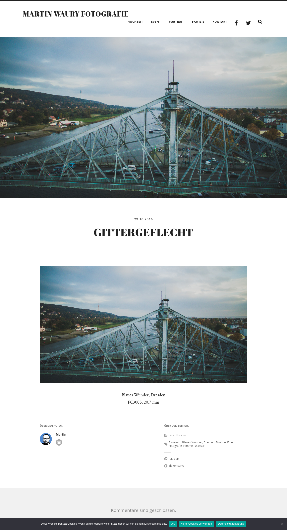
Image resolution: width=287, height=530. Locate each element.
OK (173, 523)
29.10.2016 (143, 219)
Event (156, 21)
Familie (198, 21)
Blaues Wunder (192, 442)
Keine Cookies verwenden (196, 523)
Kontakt (219, 21)
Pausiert (174, 459)
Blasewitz (175, 442)
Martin (61, 434)
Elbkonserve (176, 465)
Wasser (199, 446)
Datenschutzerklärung (231, 523)
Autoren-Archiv (59, 442)
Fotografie (175, 446)
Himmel (188, 446)
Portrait (176, 21)
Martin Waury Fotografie (76, 14)
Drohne (221, 442)
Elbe (230, 442)
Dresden (208, 442)
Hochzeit (135, 21)
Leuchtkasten (177, 435)
